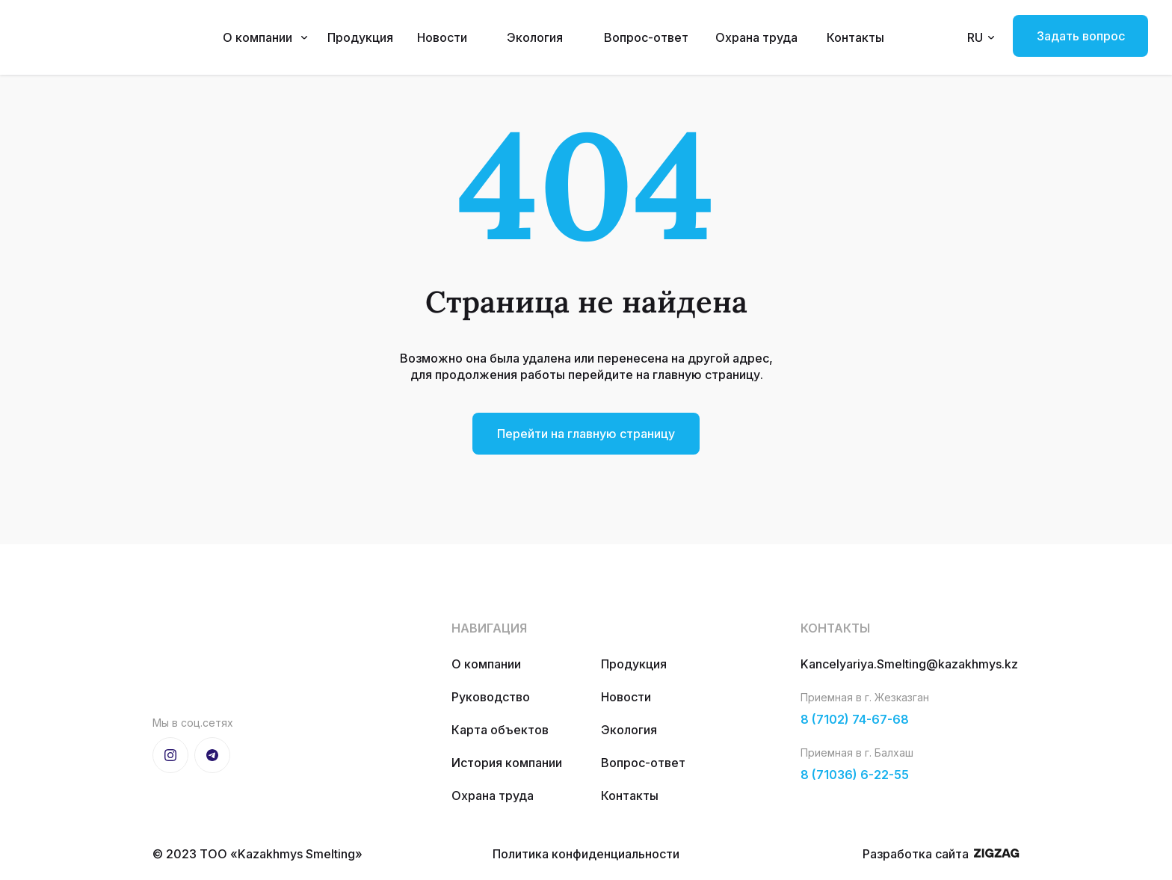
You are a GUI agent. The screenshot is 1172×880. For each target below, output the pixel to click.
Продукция (360, 37)
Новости (442, 37)
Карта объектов (500, 729)
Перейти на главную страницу (586, 433)
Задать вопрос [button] (1081, 35)
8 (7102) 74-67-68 (855, 719)
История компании (506, 762)
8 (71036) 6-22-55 (855, 774)
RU (975, 37)
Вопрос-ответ (646, 37)
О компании (257, 37)
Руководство (490, 696)
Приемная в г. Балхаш (857, 752)
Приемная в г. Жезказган (865, 697)
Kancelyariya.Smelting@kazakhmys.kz (909, 663)
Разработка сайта (916, 853)
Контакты (855, 37)
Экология (535, 37)
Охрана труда (756, 37)
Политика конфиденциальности (586, 853)
